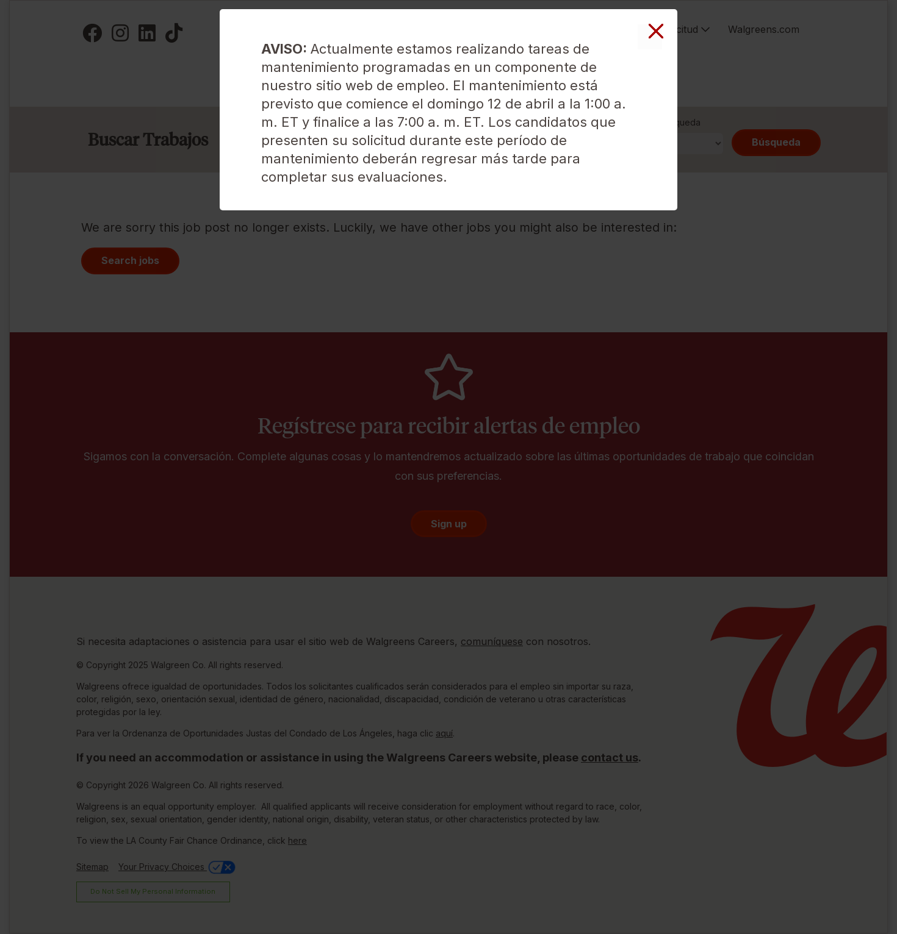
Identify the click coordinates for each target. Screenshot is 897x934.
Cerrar (650, 36)
